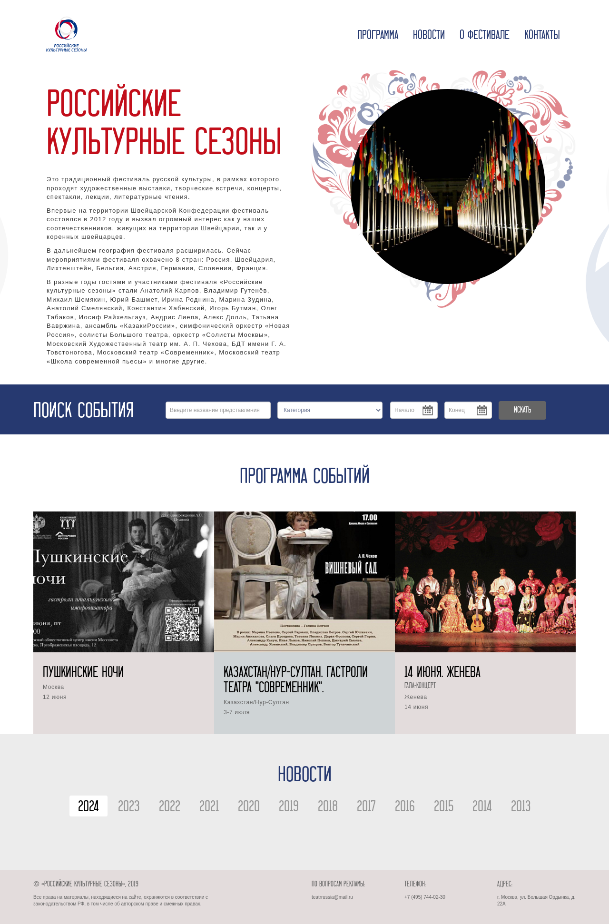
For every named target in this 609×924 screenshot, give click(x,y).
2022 (169, 807)
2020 (249, 807)
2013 (521, 807)
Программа (377, 35)
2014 (482, 807)
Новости (429, 35)
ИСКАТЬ (522, 410)
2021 (209, 807)
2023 (129, 807)
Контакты (542, 35)
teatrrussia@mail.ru (332, 897)
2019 (289, 807)
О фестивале (485, 35)
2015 (443, 807)
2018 (328, 807)
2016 (405, 807)
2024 (88, 807)
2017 (366, 807)
